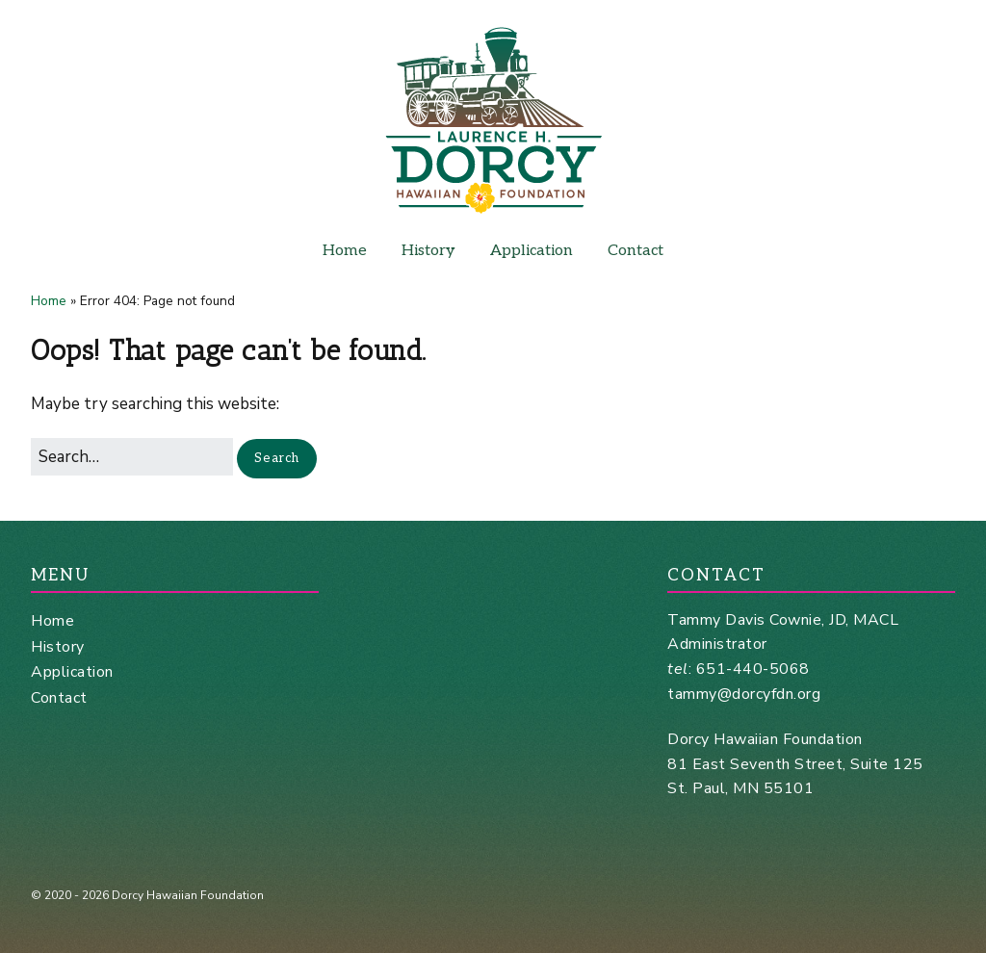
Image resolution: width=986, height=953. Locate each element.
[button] (277, 458)
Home (345, 251)
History (428, 251)
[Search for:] (132, 457)
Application (531, 251)
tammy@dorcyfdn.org (743, 694)
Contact (635, 251)
